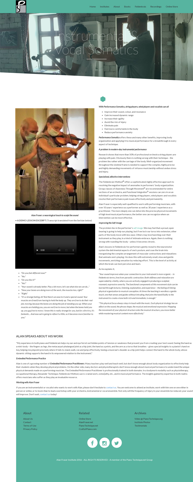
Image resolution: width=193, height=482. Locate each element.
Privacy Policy (30, 429)
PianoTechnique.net (88, 425)
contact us (111, 387)
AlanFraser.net (86, 422)
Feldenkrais (140, 6)
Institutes (104, 6)
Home (93, 6)
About (117, 6)
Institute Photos (142, 422)
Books (127, 6)
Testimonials (141, 425)
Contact (27, 422)
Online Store (172, 6)
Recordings (155, 6)
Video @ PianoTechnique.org (149, 418)
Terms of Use (29, 425)
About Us (28, 418)
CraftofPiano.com (88, 429)
